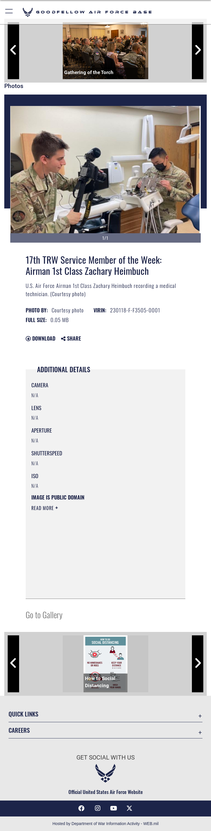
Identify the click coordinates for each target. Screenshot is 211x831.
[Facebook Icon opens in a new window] (81, 808)
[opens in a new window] (129, 808)
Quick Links (23, 713)
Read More (43, 508)
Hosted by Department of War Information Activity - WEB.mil (105, 823)
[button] (9, 12)
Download (40, 338)
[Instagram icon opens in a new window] (97, 808)
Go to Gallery (44, 614)
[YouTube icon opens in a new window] (113, 808)
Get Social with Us (105, 757)
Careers (19, 730)
